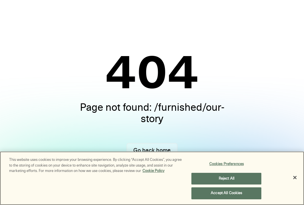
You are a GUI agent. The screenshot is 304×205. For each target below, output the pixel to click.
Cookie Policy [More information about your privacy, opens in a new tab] (153, 171)
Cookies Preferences (226, 164)
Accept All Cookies (226, 193)
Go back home (152, 150)
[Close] (295, 177)
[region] (152, 178)
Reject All (226, 178)
